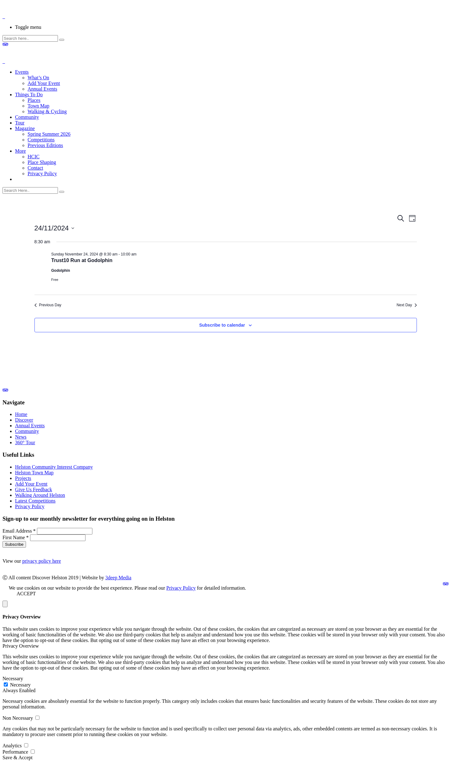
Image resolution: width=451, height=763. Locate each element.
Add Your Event (44, 83)
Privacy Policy (42, 173)
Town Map (38, 105)
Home (21, 414)
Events (22, 72)
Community (27, 117)
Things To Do (29, 94)
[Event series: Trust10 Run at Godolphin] (139, 254)
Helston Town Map (34, 472)
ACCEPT (26, 593)
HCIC (33, 156)
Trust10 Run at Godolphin (82, 260)
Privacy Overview (21, 646)
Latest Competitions (35, 500)
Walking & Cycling (47, 111)
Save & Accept (18, 757)
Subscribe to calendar (222, 325)
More (20, 151)
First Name (16, 537)
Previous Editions (45, 145)
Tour (19, 122)
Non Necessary (18, 718)
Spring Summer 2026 (49, 134)
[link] (5, 390)
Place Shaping (42, 162)
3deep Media (118, 577)
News (20, 436)
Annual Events (42, 89)
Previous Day (47, 305)
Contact (35, 168)
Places (34, 100)
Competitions (41, 139)
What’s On (38, 77)
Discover (24, 420)
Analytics (13, 745)
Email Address (20, 531)
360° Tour (25, 442)
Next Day (407, 305)
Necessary (13, 678)
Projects (23, 478)
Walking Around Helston (40, 495)
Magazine (25, 128)
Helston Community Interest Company (54, 467)
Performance (16, 752)
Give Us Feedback (33, 489)
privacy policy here (41, 561)
